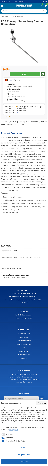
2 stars (5, 251)
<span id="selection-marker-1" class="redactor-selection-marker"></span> (24, 229)
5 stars (10, 251)
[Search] (43, 10)
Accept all (24, 461)
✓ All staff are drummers (18, 1)
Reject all (24, 448)
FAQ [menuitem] (24, 348)
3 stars (7, 251)
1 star (3, 251)
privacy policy (13, 430)
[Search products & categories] (24, 11)
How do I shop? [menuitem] (24, 337)
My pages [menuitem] (24, 358)
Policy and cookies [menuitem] (24, 355)
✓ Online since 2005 (5, 1)
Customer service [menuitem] (24, 334)
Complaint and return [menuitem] (24, 341)
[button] (2, 5)
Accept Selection (24, 455)
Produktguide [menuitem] (24, 351)
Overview (42, 403)
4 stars (8, 251)
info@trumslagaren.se (26, 315)
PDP (18, 112)
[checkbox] (7, 434)
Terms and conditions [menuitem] (24, 344)
